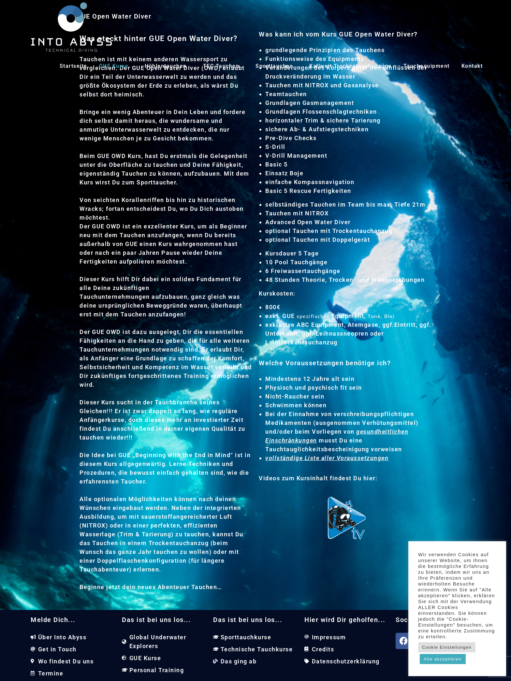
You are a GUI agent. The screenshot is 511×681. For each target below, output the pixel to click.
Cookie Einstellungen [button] (447, 647)
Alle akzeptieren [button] (443, 659)
